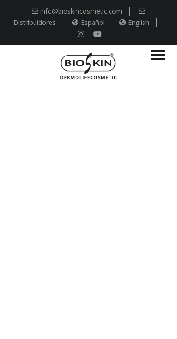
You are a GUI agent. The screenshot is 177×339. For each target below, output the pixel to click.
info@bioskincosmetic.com (77, 11)
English (134, 22)
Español (88, 22)
